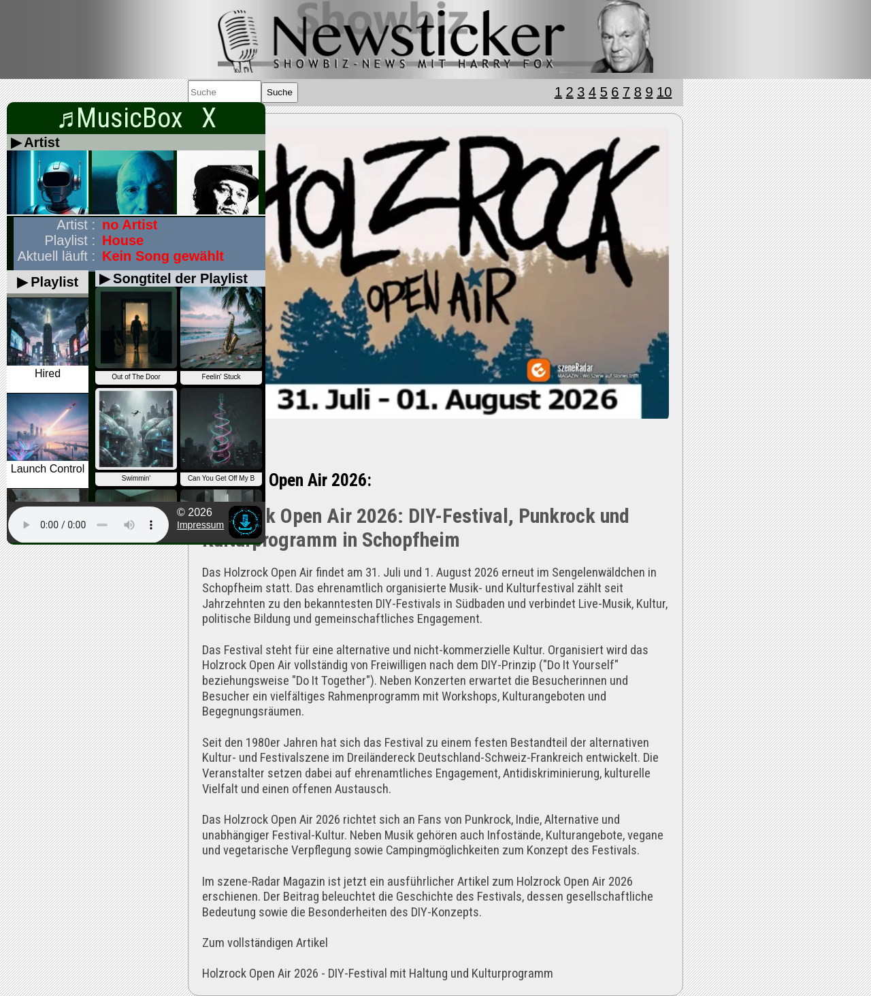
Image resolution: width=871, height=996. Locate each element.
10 (664, 91)
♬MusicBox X (136, 118)
